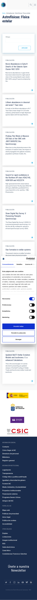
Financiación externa (9, 494)
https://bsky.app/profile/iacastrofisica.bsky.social (27, 582)
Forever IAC (6, 484)
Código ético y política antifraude (14, 477)
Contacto (5, 447)
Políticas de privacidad (10, 514)
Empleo (5, 533)
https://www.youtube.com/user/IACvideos (23, 582)
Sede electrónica (8, 547)
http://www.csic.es (17, 431)
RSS (3, 544)
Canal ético (6, 550)
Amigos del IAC (7, 501)
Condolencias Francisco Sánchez (14, 554)
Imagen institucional (9, 540)
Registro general (8, 460)
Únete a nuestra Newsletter (18, 568)
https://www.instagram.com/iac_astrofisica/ (14, 582)
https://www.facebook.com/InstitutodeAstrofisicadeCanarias (10, 582)
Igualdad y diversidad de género (13, 480)
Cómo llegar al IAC (9, 450)
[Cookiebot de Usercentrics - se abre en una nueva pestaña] (26, 259)
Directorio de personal (10, 454)
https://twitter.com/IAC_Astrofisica (6, 582)
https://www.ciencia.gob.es (18, 395)
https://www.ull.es (17, 420)
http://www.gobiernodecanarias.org (17, 407)
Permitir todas (18, 326)
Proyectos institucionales (11, 491)
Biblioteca (6, 457)
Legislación (6, 470)
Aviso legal (6, 517)
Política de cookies (9, 520)
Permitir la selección (18, 333)
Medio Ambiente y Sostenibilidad (14, 487)
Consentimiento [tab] (8, 264)
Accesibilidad (7, 524)
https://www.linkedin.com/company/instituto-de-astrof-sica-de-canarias (18, 582)
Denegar (18, 339)
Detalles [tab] (19, 264)
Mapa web (6, 510)
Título (8, 37)
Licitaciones (6, 537)
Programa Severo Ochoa (11, 497)
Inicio (3, 13)
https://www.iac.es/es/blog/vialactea (31, 582)
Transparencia (7, 473)
